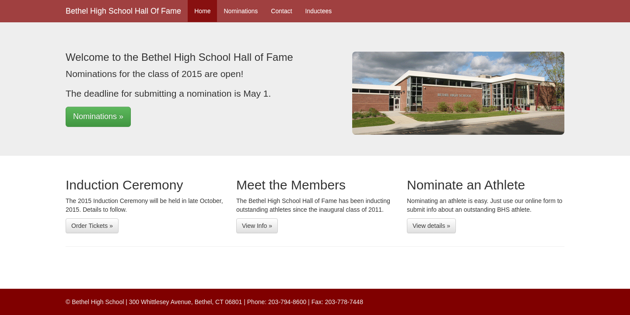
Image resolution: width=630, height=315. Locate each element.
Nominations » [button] (98, 116)
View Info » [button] (257, 225)
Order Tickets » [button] (92, 225)
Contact (281, 10)
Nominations (241, 10)
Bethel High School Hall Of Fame (123, 11)
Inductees (318, 10)
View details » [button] (431, 225)
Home (202, 10)
